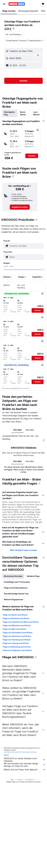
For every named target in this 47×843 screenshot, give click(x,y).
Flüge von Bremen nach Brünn (16, 618)
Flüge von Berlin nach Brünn (15, 615)
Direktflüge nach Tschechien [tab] (17, 582)
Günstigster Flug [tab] (9, 113)
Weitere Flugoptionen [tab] (13, 599)
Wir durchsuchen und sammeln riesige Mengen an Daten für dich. (25, 764)
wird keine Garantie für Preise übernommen (20, 752)
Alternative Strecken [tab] (13, 576)
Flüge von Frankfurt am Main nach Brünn (21, 622)
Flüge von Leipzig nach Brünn (16, 643)
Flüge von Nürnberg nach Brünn (17, 647)
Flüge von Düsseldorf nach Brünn (17, 632)
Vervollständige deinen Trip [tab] (16, 594)
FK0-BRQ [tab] (17, 430)
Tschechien (29, 779)
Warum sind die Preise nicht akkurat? (25, 769)
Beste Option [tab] (23, 113)
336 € (7, 28)
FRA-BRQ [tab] (30, 430)
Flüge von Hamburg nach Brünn (17, 640)
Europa (19, 779)
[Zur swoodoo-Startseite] (17, 4)
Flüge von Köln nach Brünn (14, 629)
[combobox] (14, 34)
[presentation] (13, 28)
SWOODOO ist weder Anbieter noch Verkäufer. (25, 759)
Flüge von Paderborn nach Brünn (17, 650)
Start (12, 779)
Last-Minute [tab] (36, 113)
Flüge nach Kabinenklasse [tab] (15, 588)
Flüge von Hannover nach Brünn (17, 636)
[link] (20, 207)
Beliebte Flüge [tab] (33, 576)
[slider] (44, 269)
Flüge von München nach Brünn (17, 625)
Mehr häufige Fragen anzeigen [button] (23, 550)
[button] (4, 4)
